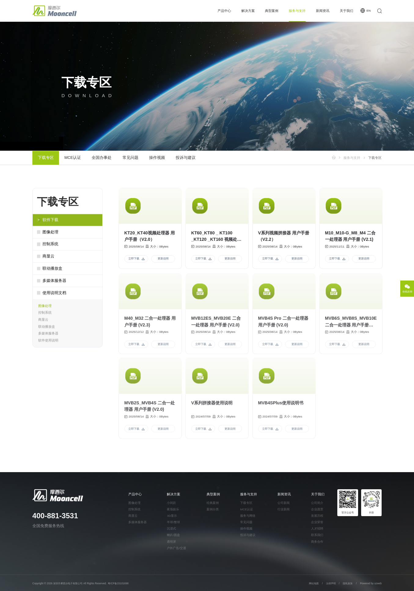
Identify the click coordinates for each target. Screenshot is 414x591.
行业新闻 (283, 509)
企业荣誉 (317, 522)
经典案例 (213, 503)
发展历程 (317, 515)
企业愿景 (317, 509)
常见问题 (130, 158)
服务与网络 (247, 515)
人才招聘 (317, 528)
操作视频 (157, 158)
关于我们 (346, 11)
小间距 (171, 503)
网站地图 (314, 583)
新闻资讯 (322, 11)
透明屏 (171, 541)
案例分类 (213, 509)
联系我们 (317, 535)
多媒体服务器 (48, 335)
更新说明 (163, 259)
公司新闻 (283, 503)
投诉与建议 (186, 158)
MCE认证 (72, 158)
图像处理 (45, 308)
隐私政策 (348, 583)
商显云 (43, 322)
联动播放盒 (46, 329)
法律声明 (331, 583)
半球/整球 (173, 522)
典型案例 (271, 11)
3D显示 (172, 515)
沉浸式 (171, 528)
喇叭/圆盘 (173, 535)
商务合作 (317, 541)
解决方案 (248, 11)
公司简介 (317, 503)
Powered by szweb (371, 583)
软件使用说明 (48, 342)
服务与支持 (297, 11)
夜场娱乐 (173, 509)
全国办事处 (102, 158)
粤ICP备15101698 (118, 583)
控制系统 (45, 315)
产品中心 (224, 11)
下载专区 (46, 158)
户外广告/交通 (176, 548)
